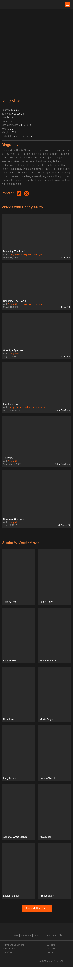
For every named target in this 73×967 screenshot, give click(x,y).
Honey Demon (15, 407)
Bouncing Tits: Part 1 (14, 301)
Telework (8, 458)
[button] (67, 4)
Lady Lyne (37, 254)
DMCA (50, 952)
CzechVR (65, 257)
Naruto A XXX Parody (15, 519)
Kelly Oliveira (10, 660)
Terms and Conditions (13, 945)
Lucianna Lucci (11, 895)
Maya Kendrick (48, 660)
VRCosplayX (64, 525)
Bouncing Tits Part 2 (14, 251)
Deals (47, 935)
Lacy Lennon (10, 778)
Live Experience (11, 404)
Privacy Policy (10, 948)
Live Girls (57, 935)
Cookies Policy (10, 952)
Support (51, 945)
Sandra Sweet (47, 778)
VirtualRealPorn (62, 410)
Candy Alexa (14, 254)
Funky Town (46, 601)
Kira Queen (26, 254)
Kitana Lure (41, 407)
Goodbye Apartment (14, 350)
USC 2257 (51, 948)
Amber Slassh (47, 895)
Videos (14, 935)
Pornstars (26, 935)
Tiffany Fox (9, 601)
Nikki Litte (8, 719)
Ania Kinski (46, 836)
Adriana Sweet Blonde (15, 836)
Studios (37, 935)
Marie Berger (47, 719)
